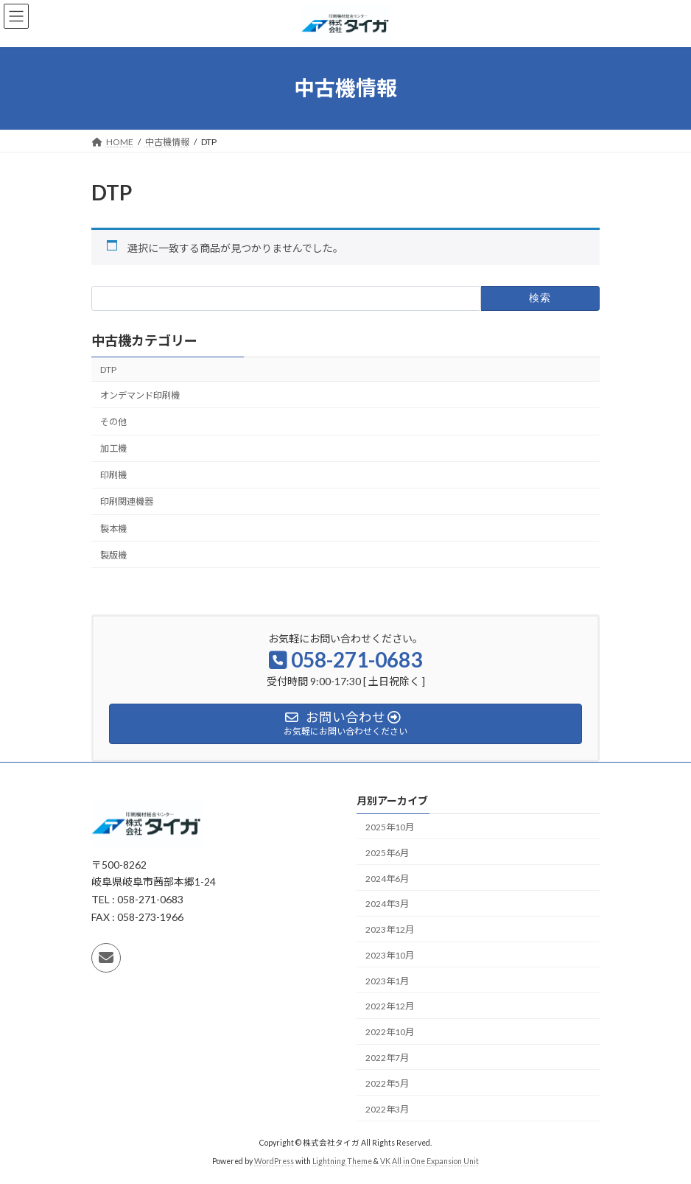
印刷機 (113, 474)
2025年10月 (389, 827)
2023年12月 (389, 929)
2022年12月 (389, 1006)
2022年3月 (387, 1109)
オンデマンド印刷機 (140, 395)
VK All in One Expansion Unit (429, 1161)
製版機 (113, 555)
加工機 (113, 448)
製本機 (113, 528)
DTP (108, 369)
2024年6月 (387, 878)
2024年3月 (387, 903)
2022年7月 (387, 1057)
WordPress (274, 1161)
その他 (113, 421)
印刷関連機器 (126, 502)
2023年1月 (387, 981)
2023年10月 (389, 955)
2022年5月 (387, 1083)
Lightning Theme (342, 1161)
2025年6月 (387, 852)
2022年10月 (389, 1031)
